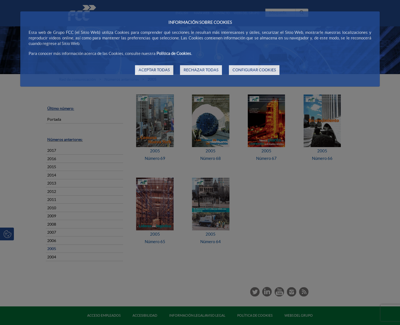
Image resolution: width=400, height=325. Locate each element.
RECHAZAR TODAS (201, 70)
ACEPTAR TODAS (154, 70)
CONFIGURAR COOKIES (254, 70)
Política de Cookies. (174, 53)
